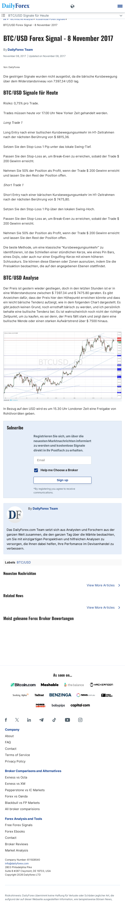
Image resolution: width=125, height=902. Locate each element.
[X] (17, 720)
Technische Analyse (21, 19)
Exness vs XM (15, 784)
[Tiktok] (54, 719)
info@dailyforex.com (17, 863)
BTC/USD (24, 562)
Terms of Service (17, 755)
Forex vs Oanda (16, 796)
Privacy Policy (15, 761)
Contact (10, 749)
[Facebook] (6, 720)
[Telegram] (41, 720)
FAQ (8, 742)
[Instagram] (80, 720)
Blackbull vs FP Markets (22, 803)
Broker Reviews (16, 844)
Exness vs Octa (16, 777)
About (9, 736)
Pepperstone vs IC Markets (25, 790)
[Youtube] (67, 720)
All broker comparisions (22, 809)
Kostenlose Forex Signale (50, 19)
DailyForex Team (45, 508)
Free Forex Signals (18, 825)
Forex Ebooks (15, 831)
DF (5, 19)
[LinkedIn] (29, 720)
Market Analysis (16, 850)
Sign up (62, 480)
